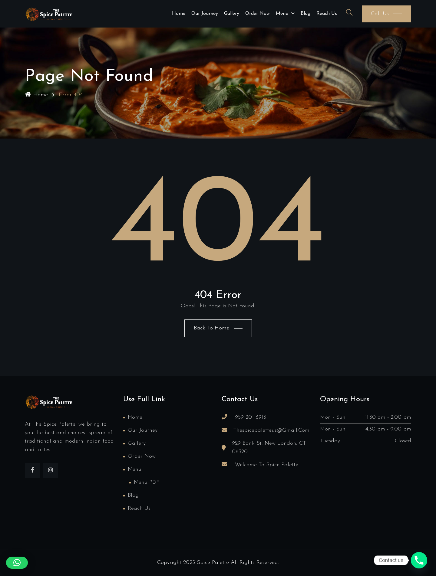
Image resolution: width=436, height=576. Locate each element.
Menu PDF (146, 482)
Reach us (326, 13)
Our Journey (204, 13)
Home (178, 13)
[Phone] (419, 560)
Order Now (257, 13)
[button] (17, 563)
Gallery (231, 13)
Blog (305, 13)
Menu (282, 13)
